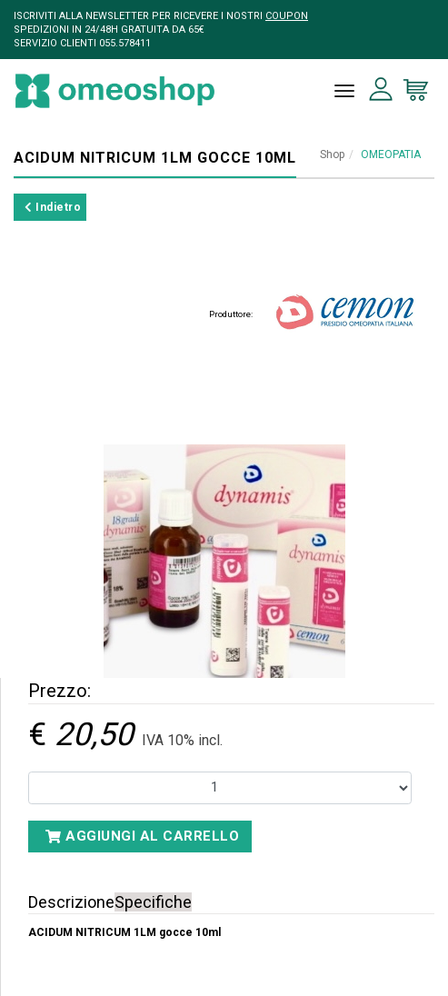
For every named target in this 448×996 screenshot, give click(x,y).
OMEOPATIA (391, 154)
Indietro (53, 207)
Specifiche (153, 901)
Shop (332, 154)
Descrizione (71, 901)
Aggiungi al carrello (142, 836)
